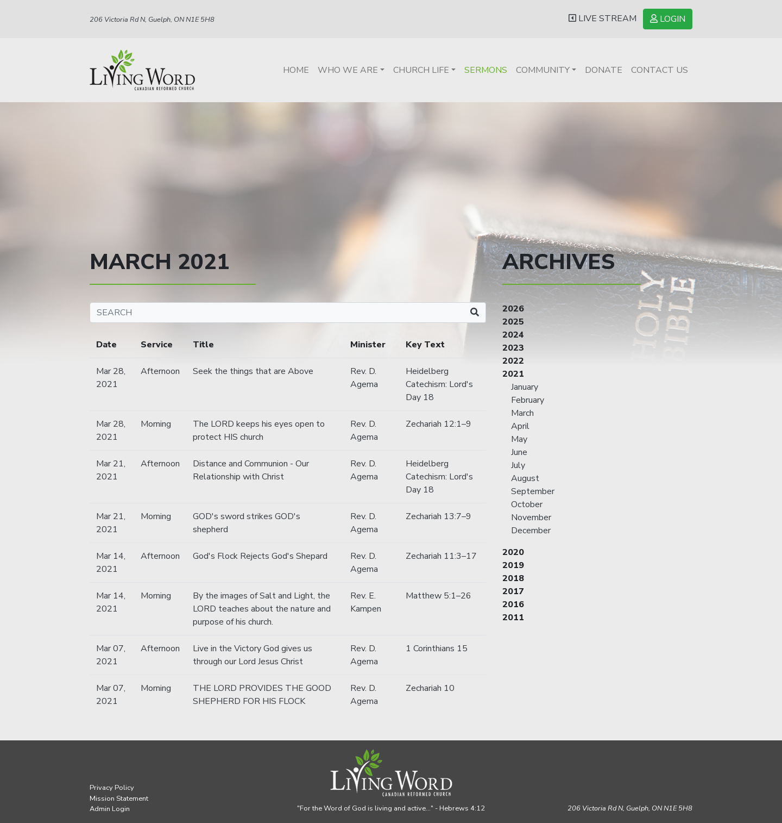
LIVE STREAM (602, 18)
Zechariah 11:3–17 (441, 556)
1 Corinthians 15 (437, 648)
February (527, 400)
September (532, 491)
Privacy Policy (112, 788)
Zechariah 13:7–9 (438, 516)
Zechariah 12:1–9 (438, 424)
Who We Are (348, 70)
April (520, 426)
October (527, 504)
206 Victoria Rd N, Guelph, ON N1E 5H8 (152, 19)
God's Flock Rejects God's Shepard (260, 556)
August (525, 478)
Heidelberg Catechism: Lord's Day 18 (439, 384)
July (518, 465)
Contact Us (659, 70)
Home (296, 70)
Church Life (421, 70)
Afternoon (160, 371)
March (522, 413)
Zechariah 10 (430, 688)
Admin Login (110, 809)
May (519, 439)
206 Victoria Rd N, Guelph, (629, 808)
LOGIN (667, 19)
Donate (603, 70)
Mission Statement (119, 798)
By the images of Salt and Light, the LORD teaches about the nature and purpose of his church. (262, 609)
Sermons (485, 70)
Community (543, 70)
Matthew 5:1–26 (438, 596)
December (531, 531)
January (524, 387)
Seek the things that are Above (253, 371)
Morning (156, 424)
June (519, 452)
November (531, 517)
